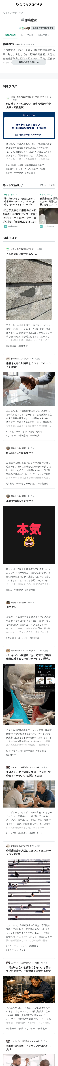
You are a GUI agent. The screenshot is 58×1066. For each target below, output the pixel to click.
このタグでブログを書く (43, 28)
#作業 (21, 1028)
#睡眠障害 (11, 346)
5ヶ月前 (44, 767)
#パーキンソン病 (14, 751)
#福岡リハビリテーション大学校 (22, 169)
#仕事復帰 (42, 1028)
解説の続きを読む (29, 62)
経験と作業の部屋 (18, 448)
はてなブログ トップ (13, 13)
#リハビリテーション (26, 483)
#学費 (42, 169)
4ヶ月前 (38, 249)
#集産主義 (34, 638)
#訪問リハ (11, 755)
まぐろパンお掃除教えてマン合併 (25, 767)
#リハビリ (11, 435)
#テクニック (12, 950)
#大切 (23, 950)
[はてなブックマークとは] (22, 185)
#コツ (40, 833)
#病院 (31, 431)
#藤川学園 (11, 165)
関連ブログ (44, 35)
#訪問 (39, 431)
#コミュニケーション (16, 431)
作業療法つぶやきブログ (21, 359)
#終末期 (10, 483)
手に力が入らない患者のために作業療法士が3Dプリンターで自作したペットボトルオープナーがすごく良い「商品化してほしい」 (19, 201)
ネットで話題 (27, 35)
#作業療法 (30, 173)
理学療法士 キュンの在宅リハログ (25, 651)
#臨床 (9, 590)
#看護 (9, 173)
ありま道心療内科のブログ (22, 249)
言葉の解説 (10, 35)
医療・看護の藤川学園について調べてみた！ (29, 97)
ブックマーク (10, 194)
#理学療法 (19, 173)
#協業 (32, 833)
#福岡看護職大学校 (34, 165)
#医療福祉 (30, 590)
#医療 (21, 165)
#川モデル (23, 638)
